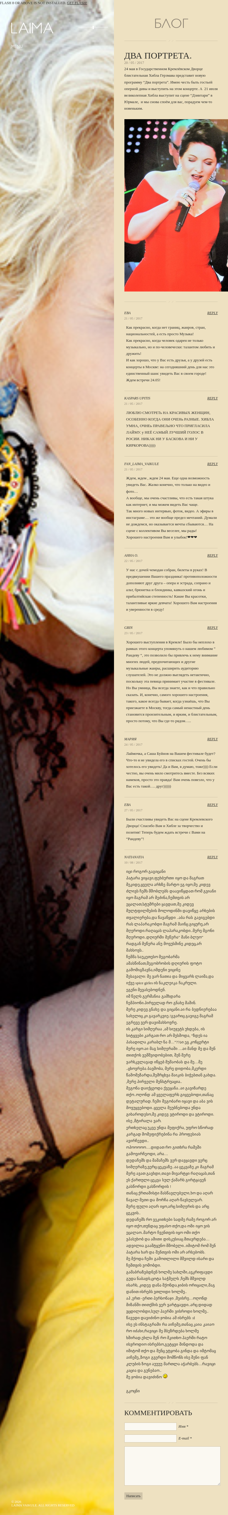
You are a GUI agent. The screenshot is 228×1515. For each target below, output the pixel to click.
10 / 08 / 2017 (133, 862)
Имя (182, 1426)
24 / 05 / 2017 (133, 744)
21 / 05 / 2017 (133, 318)
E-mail (183, 1438)
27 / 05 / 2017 (133, 810)
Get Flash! (77, 3)
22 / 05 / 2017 (133, 561)
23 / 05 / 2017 (133, 633)
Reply (212, 313)
